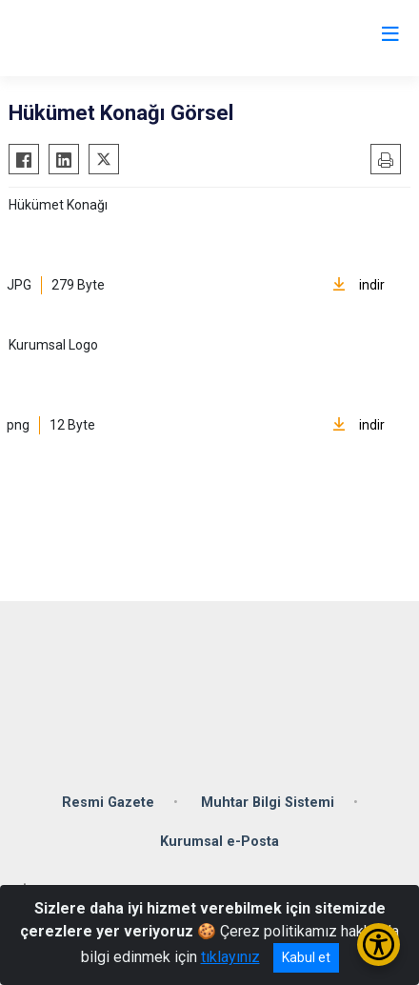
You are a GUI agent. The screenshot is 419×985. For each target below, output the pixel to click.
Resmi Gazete (108, 802)
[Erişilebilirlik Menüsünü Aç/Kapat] (378, 944)
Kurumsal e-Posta (219, 842)
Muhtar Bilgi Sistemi (267, 802)
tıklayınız (230, 957)
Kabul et (306, 957)
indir (358, 284)
